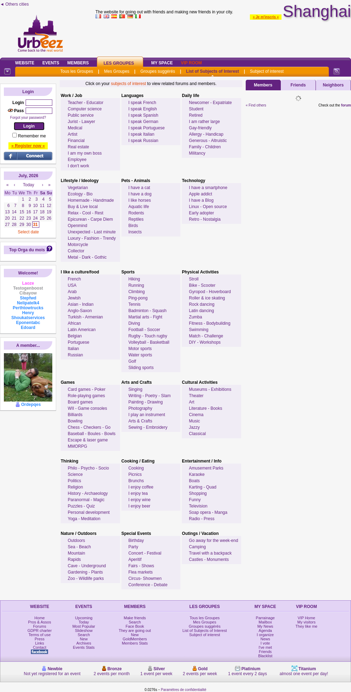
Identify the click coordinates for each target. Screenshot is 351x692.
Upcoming (84, 618)
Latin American (81, 329)
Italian (73, 348)
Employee (77, 159)
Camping (197, 546)
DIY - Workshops (204, 342)
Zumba (195, 317)
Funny (194, 499)
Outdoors (76, 540)
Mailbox (265, 622)
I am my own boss (85, 153)
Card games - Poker (86, 389)
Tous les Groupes (76, 71)
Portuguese (78, 342)
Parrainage (265, 618)
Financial (76, 140)
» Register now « (28, 145)
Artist (72, 134)
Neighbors (333, 85)
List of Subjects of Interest (212, 71)
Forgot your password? (28, 117)
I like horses (139, 200)
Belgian (75, 336)
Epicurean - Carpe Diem (90, 219)
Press (40, 639)
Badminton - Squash (147, 310)
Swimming (198, 329)
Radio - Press (201, 518)
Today (84, 622)
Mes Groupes (117, 71)
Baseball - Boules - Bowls (91, 433)
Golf (132, 361)
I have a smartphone (208, 187)
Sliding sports (141, 367)
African (74, 323)
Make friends (135, 618)
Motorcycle (78, 244)
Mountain (76, 553)
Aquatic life (138, 206)
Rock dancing (201, 304)
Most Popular (83, 626)
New (84, 639)
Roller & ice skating (207, 298)
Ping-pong (138, 298)
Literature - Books (205, 408)
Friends (298, 85)
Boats (194, 480)
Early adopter (201, 213)
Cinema (196, 414)
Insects (135, 231)
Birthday (136, 540)
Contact (39, 647)
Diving (134, 323)
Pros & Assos (39, 622)
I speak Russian (143, 140)
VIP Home (306, 618)
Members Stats (135, 643)
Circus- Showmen (145, 578)
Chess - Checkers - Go (89, 427)
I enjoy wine (139, 499)
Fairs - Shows (141, 565)
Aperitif (134, 559)
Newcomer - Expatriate (210, 102)
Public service (81, 115)
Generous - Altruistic (208, 140)
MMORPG (77, 446)
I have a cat (139, 187)
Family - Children (205, 146)
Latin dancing (201, 310)
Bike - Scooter (202, 285)
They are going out (135, 630)
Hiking (134, 279)
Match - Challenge (206, 336)
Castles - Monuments (209, 559)
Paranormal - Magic (86, 499)
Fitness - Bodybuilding (209, 323)
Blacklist (265, 656)
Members (78, 62)
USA (72, 285)
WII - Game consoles (87, 408)
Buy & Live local (83, 206)
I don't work (78, 165)
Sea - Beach (79, 546)
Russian (75, 355)
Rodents (136, 213)
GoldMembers (135, 639)
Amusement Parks (206, 468)
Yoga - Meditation (84, 518)
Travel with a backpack (210, 553)
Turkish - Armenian (85, 317)
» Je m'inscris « (266, 17)
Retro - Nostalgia (204, 219)
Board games (80, 402)
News (265, 639)
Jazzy (194, 427)
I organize (265, 635)
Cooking (136, 468)
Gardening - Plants (85, 572)
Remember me (32, 136)
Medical (75, 127)
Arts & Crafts (140, 421)
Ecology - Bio (80, 194)
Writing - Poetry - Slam (149, 395)
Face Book (135, 626)
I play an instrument (146, 414)
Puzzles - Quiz (81, 506)
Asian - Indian (80, 304)
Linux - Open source (208, 206)
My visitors (306, 622)
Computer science (85, 108)
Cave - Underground (87, 565)
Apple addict (200, 194)
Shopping (198, 493)
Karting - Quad (202, 487)
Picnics (135, 474)
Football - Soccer (144, 329)
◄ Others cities (14, 4)
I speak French (142, 102)
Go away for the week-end (213, 540)
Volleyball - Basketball (149, 342)
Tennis (134, 304)
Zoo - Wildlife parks (86, 578)
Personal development (89, 512)
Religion (75, 487)
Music (194, 421)
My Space (162, 62)
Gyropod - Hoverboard (210, 291)
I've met (265, 647)
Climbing (136, 291)
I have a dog (140, 194)
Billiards (75, 414)
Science (75, 474)
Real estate (78, 146)
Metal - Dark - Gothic (87, 257)
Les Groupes (119, 63)
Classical (197, 433)
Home (39, 618)
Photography (140, 408)
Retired (196, 115)
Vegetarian (78, 187)
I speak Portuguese (146, 127)
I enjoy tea (138, 493)
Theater (196, 395)
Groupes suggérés (157, 71)
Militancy (197, 153)
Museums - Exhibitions (210, 389)
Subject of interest (267, 71)
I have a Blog (201, 200)
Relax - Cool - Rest (85, 213)
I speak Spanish (143, 115)
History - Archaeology (88, 493)
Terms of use (39, 635)
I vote (265, 643)
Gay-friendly (200, 127)
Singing (135, 389)
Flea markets (140, 572)
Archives (84, 643)
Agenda (265, 630)
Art (191, 402)
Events (50, 62)
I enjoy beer (139, 506)
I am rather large (204, 121)
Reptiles (136, 219)
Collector (76, 250)
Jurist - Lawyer (81, 121)
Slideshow (84, 630)
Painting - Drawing (145, 402)
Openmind (77, 225)
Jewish (74, 298)
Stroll (193, 279)
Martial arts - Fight (145, 317)
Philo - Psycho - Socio (88, 468)
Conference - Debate (147, 584)
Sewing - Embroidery (147, 427)
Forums (39, 626)
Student (196, 108)
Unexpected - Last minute (92, 231)
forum (346, 105)
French (74, 279)
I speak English (142, 108)
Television (198, 506)
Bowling (75, 421)
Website (24, 62)
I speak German (143, 121)
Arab (72, 291)
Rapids (74, 559)
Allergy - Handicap (206, 134)
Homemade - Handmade (91, 200)
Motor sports (140, 348)
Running (136, 285)
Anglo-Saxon (80, 310)
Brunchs (136, 480)
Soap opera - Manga (208, 512)
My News (265, 626)
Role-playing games (86, 395)
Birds (133, 225)
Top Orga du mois (27, 249)
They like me (306, 626)
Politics (74, 480)
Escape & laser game (88, 440)
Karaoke (197, 474)
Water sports (140, 355)
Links (39, 643)
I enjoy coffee (140, 487)
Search (84, 635)
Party (133, 546)
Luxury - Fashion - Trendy (92, 238)
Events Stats (84, 647)
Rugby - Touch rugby (147, 336)
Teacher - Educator (85, 102)
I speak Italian (141, 134)
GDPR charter (39, 630)
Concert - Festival (144, 553)
